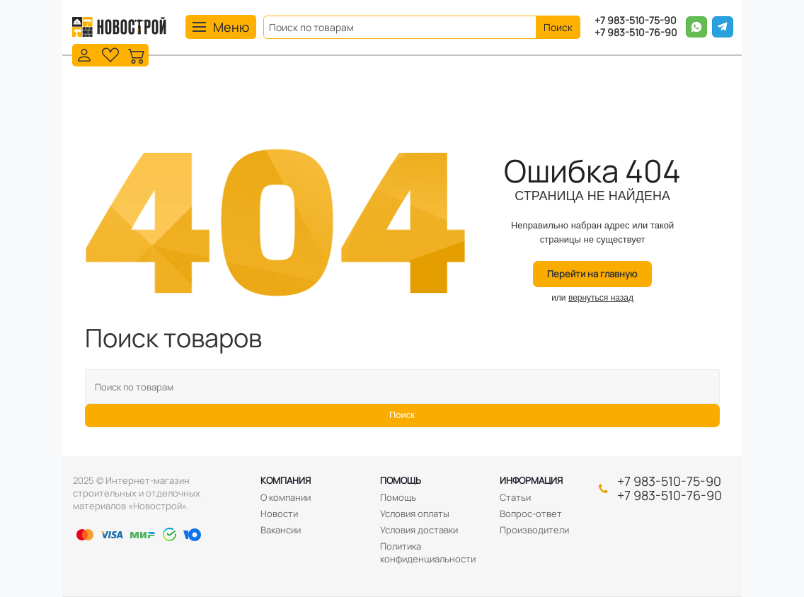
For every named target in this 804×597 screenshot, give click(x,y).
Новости (279, 513)
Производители (534, 529)
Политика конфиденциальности (428, 552)
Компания (285, 480)
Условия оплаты (414, 513)
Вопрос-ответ (531, 513)
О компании (285, 497)
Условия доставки (419, 529)
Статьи (515, 497)
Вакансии (280, 529)
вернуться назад (600, 298)
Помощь (400, 480)
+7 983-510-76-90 (636, 33)
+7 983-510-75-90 (636, 21)
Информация (531, 480)
